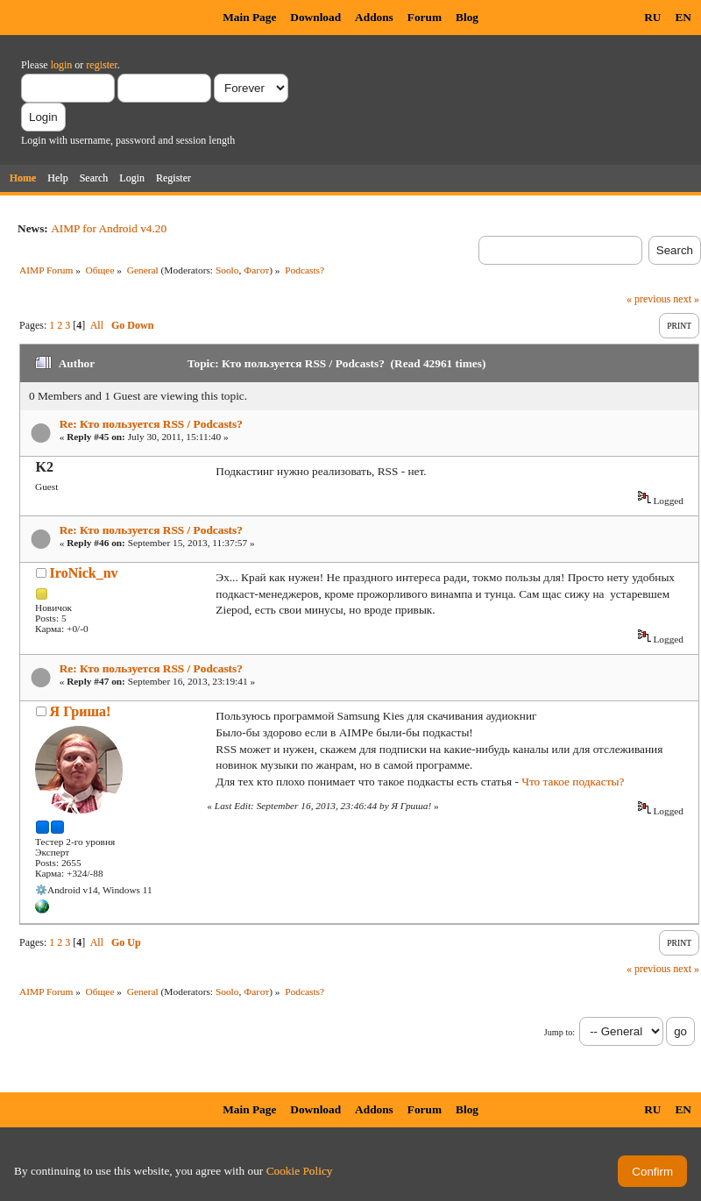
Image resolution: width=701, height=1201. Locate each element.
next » (686, 299)
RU (652, 17)
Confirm (652, 1171)
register (101, 65)
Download (315, 17)
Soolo (227, 270)
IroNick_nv (84, 572)
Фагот (256, 270)
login (62, 65)
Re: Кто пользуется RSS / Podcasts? (151, 423)
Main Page (249, 17)
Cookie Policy (299, 1170)
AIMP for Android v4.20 (108, 228)
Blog (467, 17)
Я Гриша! (80, 711)
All (96, 325)
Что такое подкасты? (572, 781)
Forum (424, 17)
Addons (374, 17)
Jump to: (559, 1032)
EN (683, 17)
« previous (648, 299)
